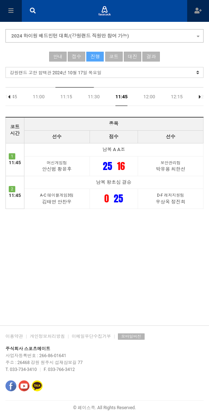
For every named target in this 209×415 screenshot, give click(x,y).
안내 (58, 56)
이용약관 (14, 336)
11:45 (121, 96)
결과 (151, 56)
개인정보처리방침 (47, 336)
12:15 (176, 96)
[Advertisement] (104, 267)
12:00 (149, 96)
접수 (76, 56)
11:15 (66, 96)
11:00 (38, 96)
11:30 (93, 96)
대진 (132, 56)
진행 (95, 56)
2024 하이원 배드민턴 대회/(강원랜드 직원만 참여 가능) (105, 35)
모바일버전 (131, 336)
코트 (114, 56)
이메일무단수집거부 (91, 336)
